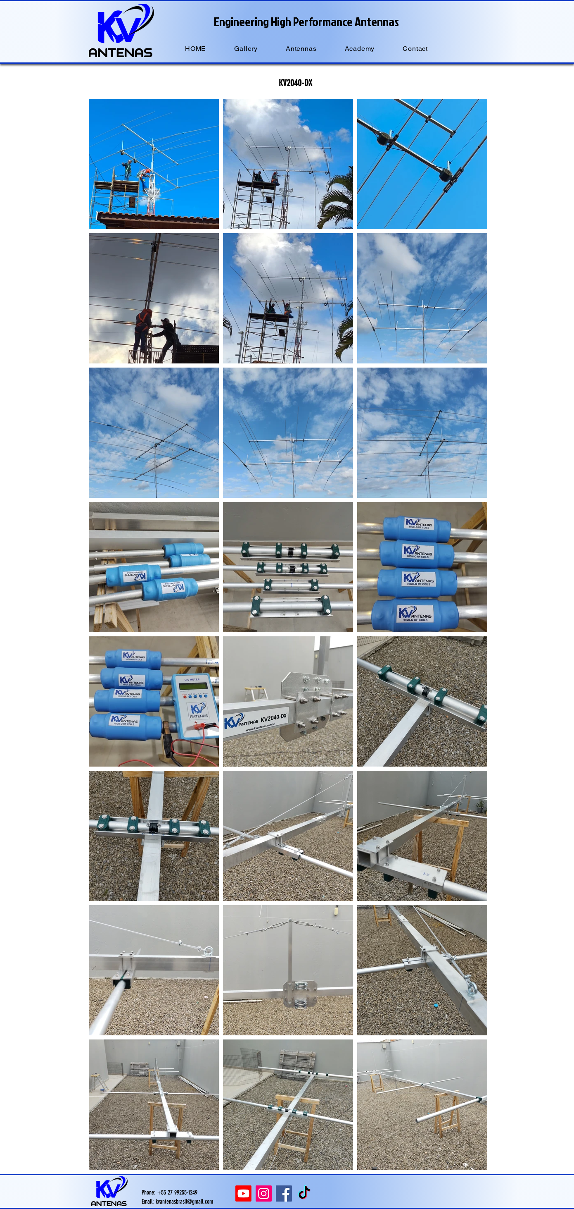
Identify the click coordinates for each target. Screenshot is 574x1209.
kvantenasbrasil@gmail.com (184, 1201)
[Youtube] (243, 1193)
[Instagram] (264, 1193)
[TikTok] (304, 1193)
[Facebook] (284, 1193)
